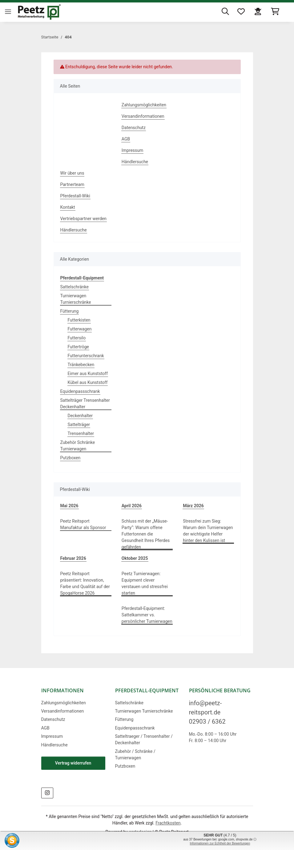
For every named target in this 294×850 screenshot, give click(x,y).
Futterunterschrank (86, 355)
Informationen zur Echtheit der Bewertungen (220, 843)
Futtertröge (78, 346)
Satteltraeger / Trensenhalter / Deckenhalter (144, 739)
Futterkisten (79, 320)
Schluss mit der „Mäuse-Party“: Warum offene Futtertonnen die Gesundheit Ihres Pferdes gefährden (146, 534)
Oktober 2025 (135, 558)
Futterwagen (80, 328)
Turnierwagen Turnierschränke (75, 299)
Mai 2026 (69, 505)
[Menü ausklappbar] (8, 6)
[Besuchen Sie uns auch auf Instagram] (47, 793)
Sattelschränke (74, 286)
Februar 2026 (73, 558)
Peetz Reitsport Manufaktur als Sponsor (83, 524)
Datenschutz (134, 127)
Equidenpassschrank (80, 391)
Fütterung (69, 311)
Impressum (132, 150)
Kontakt (67, 207)
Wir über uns (72, 173)
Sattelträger (79, 424)
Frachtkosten (167, 822)
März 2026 (193, 505)
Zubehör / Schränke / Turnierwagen (135, 754)
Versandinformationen (143, 116)
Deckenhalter (80, 415)
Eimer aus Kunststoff (88, 373)
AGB (126, 138)
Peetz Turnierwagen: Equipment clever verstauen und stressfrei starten (145, 583)
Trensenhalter (81, 433)
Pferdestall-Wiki (75, 195)
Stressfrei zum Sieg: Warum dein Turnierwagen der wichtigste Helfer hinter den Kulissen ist (208, 531)
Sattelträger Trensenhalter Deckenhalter (85, 403)
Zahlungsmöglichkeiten (144, 104)
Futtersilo (77, 337)
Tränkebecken (81, 364)
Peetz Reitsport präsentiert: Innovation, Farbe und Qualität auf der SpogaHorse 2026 (85, 583)
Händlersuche (135, 161)
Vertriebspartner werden (83, 218)
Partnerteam (72, 184)
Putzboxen (70, 457)
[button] (227, 12)
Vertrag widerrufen (73, 763)
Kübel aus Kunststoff (88, 382)
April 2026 (132, 505)
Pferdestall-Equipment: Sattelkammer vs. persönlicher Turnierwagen (147, 615)
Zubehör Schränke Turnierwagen (77, 445)
